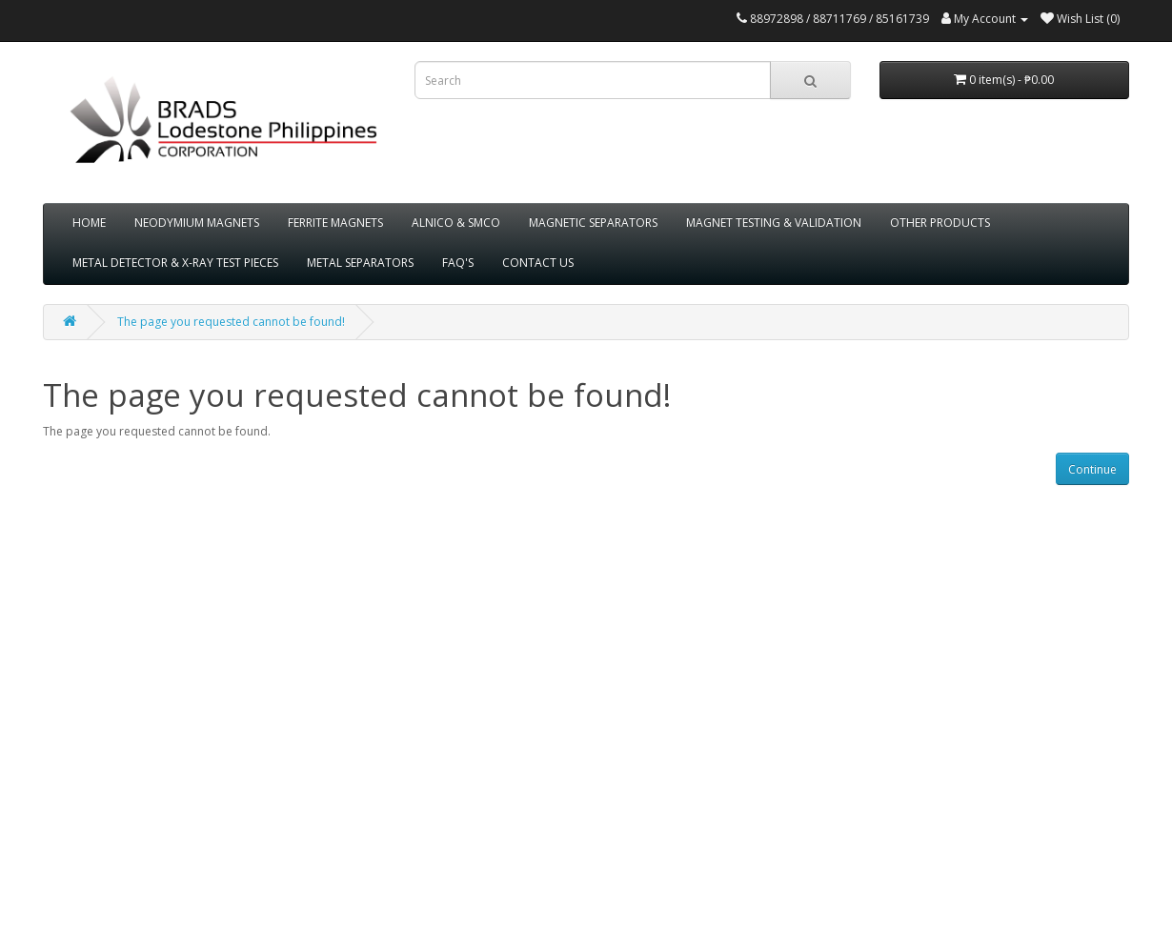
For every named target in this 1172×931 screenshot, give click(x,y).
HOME (89, 222)
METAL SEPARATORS (360, 262)
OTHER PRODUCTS (940, 222)
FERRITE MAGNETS (335, 222)
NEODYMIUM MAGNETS (196, 222)
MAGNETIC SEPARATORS (593, 222)
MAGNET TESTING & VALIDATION (773, 222)
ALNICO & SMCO (456, 222)
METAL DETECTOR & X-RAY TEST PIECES (175, 262)
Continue (1092, 469)
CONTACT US (538, 262)
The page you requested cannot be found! (231, 322)
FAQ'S (458, 262)
